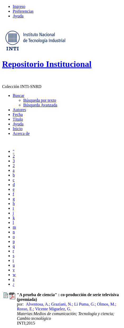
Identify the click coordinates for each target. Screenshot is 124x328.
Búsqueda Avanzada (40, 105)
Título (18, 119)
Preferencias (23, 11)
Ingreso (19, 6)
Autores (19, 109)
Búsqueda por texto (39, 100)
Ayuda (18, 16)
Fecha (18, 114)
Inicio (17, 128)
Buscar (18, 95)
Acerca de (21, 133)
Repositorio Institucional (47, 64)
